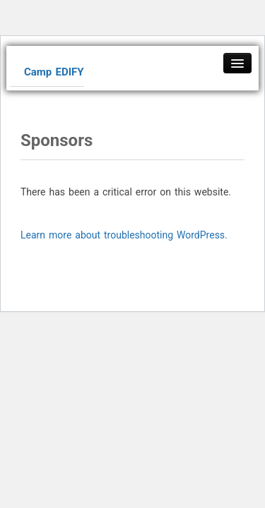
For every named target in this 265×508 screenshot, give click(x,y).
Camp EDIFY (54, 72)
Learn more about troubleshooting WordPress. (124, 235)
